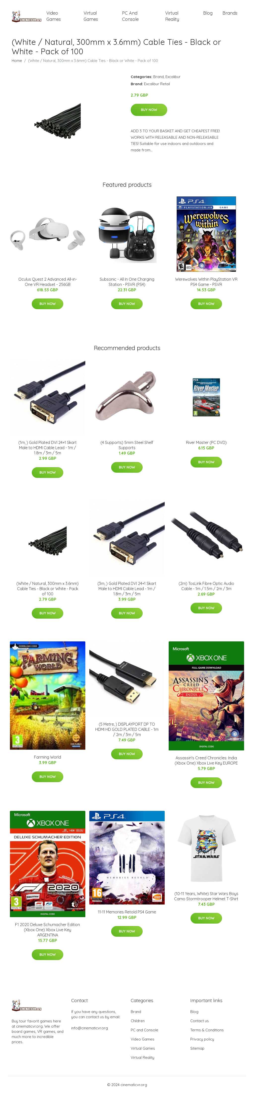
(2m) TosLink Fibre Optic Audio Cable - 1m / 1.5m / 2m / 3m (206, 588)
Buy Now (149, 112)
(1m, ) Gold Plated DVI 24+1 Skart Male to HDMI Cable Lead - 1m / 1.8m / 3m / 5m (47, 450)
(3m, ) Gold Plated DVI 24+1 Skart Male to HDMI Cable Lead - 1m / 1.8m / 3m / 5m (126, 591)
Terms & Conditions (207, 1032)
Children (138, 1023)
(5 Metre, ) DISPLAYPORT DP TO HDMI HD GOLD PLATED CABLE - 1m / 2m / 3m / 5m (127, 732)
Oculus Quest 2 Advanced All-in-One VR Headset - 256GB (47, 284)
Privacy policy (202, 1042)
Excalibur (173, 79)
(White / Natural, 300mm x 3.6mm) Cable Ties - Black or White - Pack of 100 (47, 591)
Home (17, 63)
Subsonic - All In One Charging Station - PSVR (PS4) (127, 284)
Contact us (199, 1023)
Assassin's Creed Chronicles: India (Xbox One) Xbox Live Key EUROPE (206, 763)
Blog (208, 14)
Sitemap (197, 1051)
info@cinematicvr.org (89, 1030)
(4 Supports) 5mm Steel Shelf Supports (126, 448)
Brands (229, 14)
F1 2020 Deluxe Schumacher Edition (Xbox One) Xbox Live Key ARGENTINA (47, 932)
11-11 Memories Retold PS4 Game (127, 914)
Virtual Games (91, 17)
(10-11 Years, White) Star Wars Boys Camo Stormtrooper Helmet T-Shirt (206, 899)
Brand (158, 79)
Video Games (53, 17)
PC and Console (130, 17)
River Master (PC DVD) (206, 445)
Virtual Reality (172, 17)
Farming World (47, 759)
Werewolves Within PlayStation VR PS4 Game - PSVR (206, 284)
